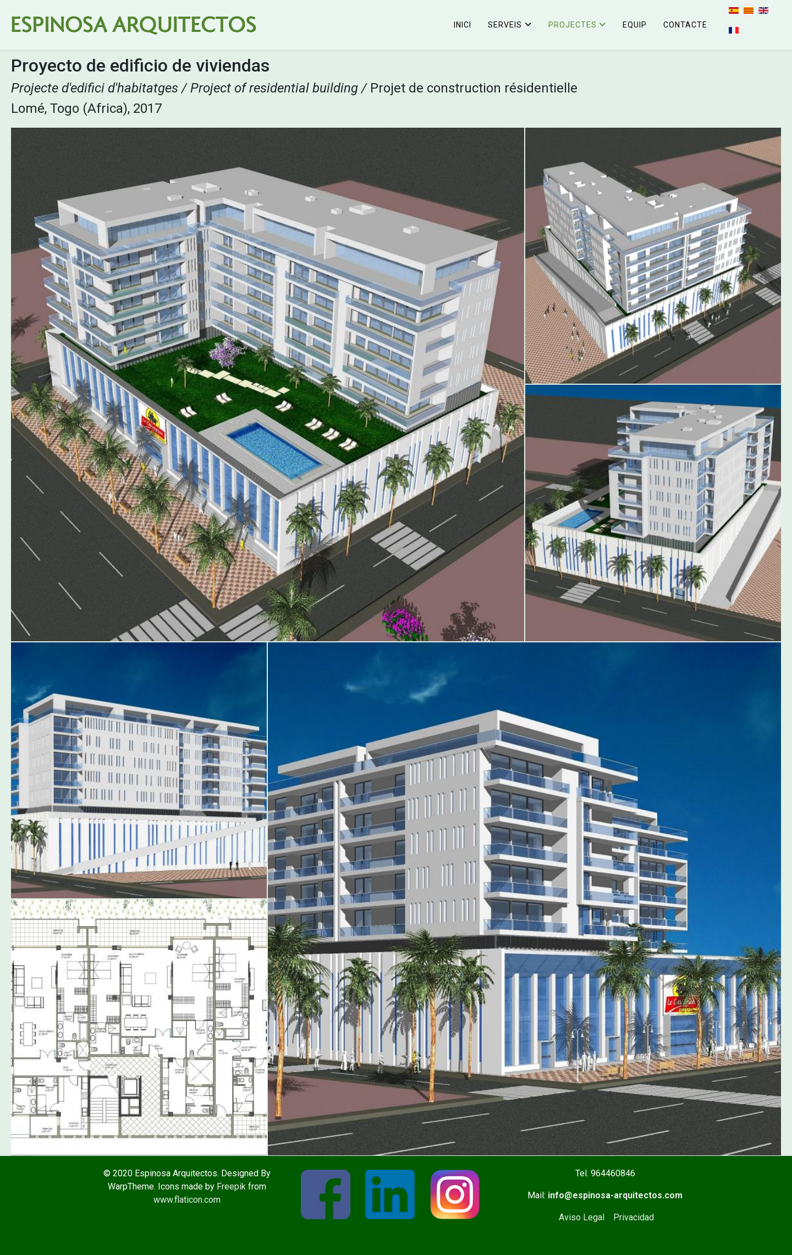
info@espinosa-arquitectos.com (615, 1195)
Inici (462, 24)
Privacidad (633, 1217)
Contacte (685, 24)
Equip (635, 24)
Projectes (572, 24)
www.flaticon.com (187, 1199)
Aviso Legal (581, 1217)
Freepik (231, 1186)
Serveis (505, 24)
